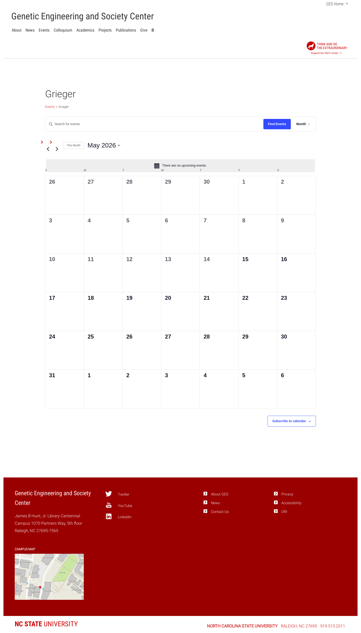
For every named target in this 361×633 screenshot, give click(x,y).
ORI (284, 511)
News (30, 30)
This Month (73, 145)
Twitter (117, 493)
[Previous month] (48, 149)
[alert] (180, 165)
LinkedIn (118, 516)
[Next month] (57, 149)
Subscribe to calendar (289, 421)
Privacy (287, 494)
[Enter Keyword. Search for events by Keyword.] (154, 124)
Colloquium (63, 30)
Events (44, 30)
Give (143, 30)
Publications (126, 30)
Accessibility (291, 503)
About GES (219, 494)
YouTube (118, 505)
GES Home (338, 3)
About (16, 30)
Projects (105, 30)
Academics (85, 30)
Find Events (277, 124)
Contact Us (220, 511)
